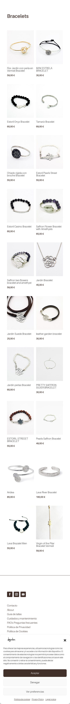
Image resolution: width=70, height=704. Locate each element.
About (10, 609)
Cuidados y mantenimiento (22, 618)
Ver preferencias (35, 691)
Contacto (12, 605)
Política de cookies (22, 699)
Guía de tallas (14, 614)
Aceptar (35, 673)
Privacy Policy (38, 699)
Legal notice (50, 699)
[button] (65, 640)
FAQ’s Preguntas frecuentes (22, 622)
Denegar (35, 682)
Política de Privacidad (18, 627)
